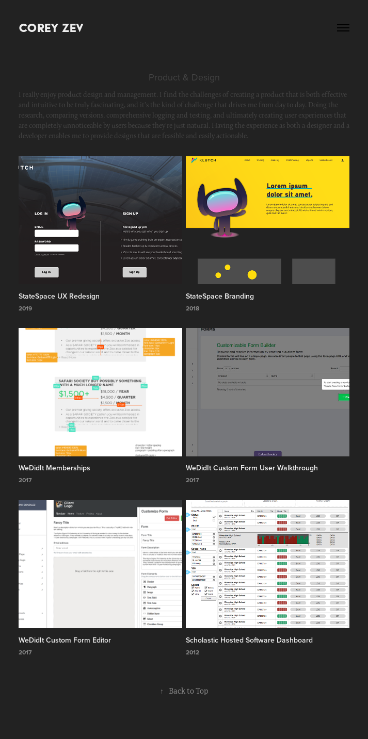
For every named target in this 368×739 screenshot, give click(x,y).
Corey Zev (51, 28)
